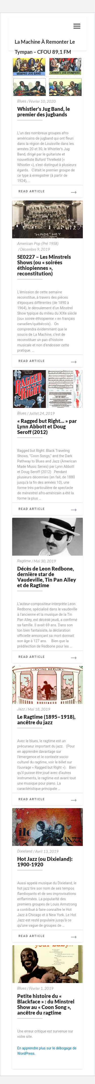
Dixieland (24, 851)
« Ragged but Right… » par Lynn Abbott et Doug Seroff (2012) (47, 426)
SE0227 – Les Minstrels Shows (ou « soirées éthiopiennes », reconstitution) (44, 265)
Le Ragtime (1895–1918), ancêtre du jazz (46, 719)
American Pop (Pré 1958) (38, 243)
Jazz (21, 709)
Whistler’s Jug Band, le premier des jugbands (43, 111)
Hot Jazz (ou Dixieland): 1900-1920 (45, 861)
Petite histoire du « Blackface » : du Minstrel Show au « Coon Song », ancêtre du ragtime (45, 1004)
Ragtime (24, 561)
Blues (21, 101)
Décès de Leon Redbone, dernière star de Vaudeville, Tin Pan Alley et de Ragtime (46, 576)
